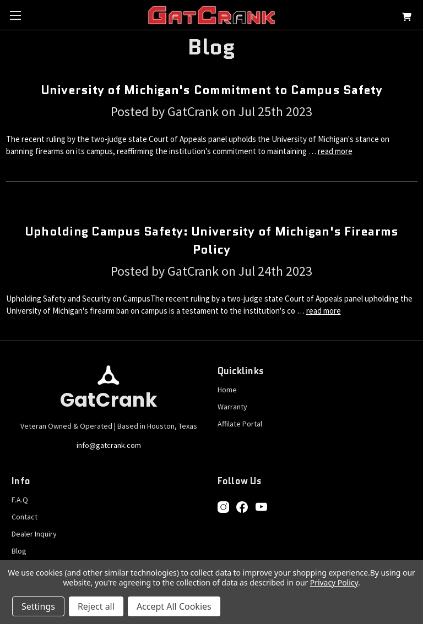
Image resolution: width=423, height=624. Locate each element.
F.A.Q (20, 500)
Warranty (232, 407)
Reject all (96, 606)
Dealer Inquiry (34, 534)
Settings (38, 606)
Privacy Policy (334, 582)
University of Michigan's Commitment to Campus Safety (212, 89)
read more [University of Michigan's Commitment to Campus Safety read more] (335, 151)
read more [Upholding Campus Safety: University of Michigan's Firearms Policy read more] (323, 310)
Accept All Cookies (174, 606)
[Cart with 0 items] (406, 18)
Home (227, 390)
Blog (19, 551)
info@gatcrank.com (109, 445)
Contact (24, 517)
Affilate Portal (240, 424)
